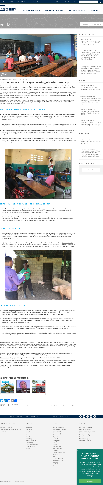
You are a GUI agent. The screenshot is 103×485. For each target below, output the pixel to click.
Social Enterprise (31, 441)
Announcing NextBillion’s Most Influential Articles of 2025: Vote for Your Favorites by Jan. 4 (91, 43)
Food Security (57, 446)
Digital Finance (57, 437)
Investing (29, 439)
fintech (37, 405)
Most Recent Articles (6, 427)
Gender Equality (57, 448)
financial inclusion (31, 405)
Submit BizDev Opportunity (87, 431)
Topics (55, 423)
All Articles (3, 431)
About (35, 2)
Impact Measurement (59, 452)
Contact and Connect (85, 441)
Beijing (59, 311)
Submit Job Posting (84, 435)
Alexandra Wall (4, 79)
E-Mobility (55, 439)
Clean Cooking (57, 431)
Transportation (30, 446)
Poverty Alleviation (58, 458)
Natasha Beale (13, 79)
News (5, 2)
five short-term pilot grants (27, 100)
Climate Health (57, 435)
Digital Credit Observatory (52, 92)
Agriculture (29, 427)
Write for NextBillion (85, 429)
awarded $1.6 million (46, 94)
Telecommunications (32, 444)
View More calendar (97, 133)
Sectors (29, 423)
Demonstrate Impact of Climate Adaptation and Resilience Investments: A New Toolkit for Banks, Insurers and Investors (91, 153)
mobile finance (63, 405)
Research (55, 462)
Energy (28, 431)
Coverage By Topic (78, 10)
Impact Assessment (15, 404)
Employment (56, 441)
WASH (28, 448)
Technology (29, 442)
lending (51, 405)
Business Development (59, 429)
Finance (8, 404)
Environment (30, 433)
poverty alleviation (71, 405)
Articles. (6, 24)
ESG (54, 442)
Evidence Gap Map (55, 95)
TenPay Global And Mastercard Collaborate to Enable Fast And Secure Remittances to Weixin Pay (91, 101)
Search (100, 2)
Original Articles (31, 10)
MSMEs (55, 456)
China (36, 132)
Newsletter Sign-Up (84, 439)
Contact (96, 10)
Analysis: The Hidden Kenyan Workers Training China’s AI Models (90, 113)
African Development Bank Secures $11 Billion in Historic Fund (90, 89)
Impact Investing (57, 450)
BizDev (12, 2)
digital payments (23, 405)
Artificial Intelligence (58, 427)
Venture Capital (57, 466)
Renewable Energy (58, 460)
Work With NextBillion (85, 427)
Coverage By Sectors (55, 10)
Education (29, 429)
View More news (98, 81)
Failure (55, 444)
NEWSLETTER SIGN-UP (60, 416)
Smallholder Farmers (59, 464)
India (44, 209)
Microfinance (56, 454)
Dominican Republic (67, 243)
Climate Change (57, 433)
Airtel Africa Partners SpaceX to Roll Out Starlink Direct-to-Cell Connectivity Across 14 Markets (91, 124)
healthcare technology (44, 405)
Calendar (21, 2)
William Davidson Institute (70, 1)
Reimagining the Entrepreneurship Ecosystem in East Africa (91, 141)
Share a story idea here (92, 24)
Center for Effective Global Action (12, 92)
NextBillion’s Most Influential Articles (10, 429)
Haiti (32, 116)
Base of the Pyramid (7, 405)
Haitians (50, 124)
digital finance (16, 405)
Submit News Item (84, 437)
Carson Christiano (22, 79)
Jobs (29, 2)
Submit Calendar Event (85, 433)
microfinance (56, 405)
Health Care (29, 437)
